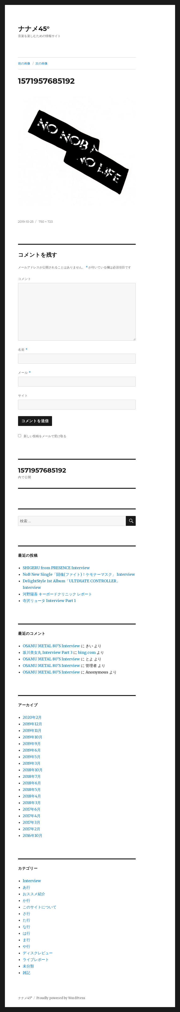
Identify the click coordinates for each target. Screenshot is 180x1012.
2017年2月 (31, 829)
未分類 (28, 966)
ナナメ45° (33, 29)
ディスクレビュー (38, 953)
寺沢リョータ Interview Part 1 (49, 600)
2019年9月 (32, 743)
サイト (23, 395)
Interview (32, 880)
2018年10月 (33, 769)
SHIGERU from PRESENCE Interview (56, 567)
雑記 (26, 972)
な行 (26, 926)
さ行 (26, 913)
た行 (26, 920)
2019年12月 (32, 724)
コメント (24, 279)
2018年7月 (32, 776)
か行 (26, 900)
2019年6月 (32, 750)
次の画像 (41, 63)
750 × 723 (46, 221)
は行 (26, 933)
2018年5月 (32, 789)
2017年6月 (32, 809)
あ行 (26, 887)
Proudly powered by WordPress (60, 998)
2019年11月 (32, 730)
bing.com (87, 652)
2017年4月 (32, 815)
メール (24, 373)
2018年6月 (32, 783)
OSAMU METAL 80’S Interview (51, 645)
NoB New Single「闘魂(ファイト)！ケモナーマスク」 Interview (79, 574)
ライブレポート (36, 959)
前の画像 (24, 63)
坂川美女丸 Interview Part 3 (47, 652)
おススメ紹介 (34, 894)
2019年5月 (32, 756)
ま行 (26, 939)
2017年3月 (31, 822)
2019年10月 (32, 737)
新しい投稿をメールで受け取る (45, 436)
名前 (23, 350)
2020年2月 (32, 717)
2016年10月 (32, 835)
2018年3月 (32, 802)
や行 (26, 946)
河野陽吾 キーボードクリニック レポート (57, 594)
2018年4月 (32, 796)
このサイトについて (39, 907)
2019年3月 (32, 763)
